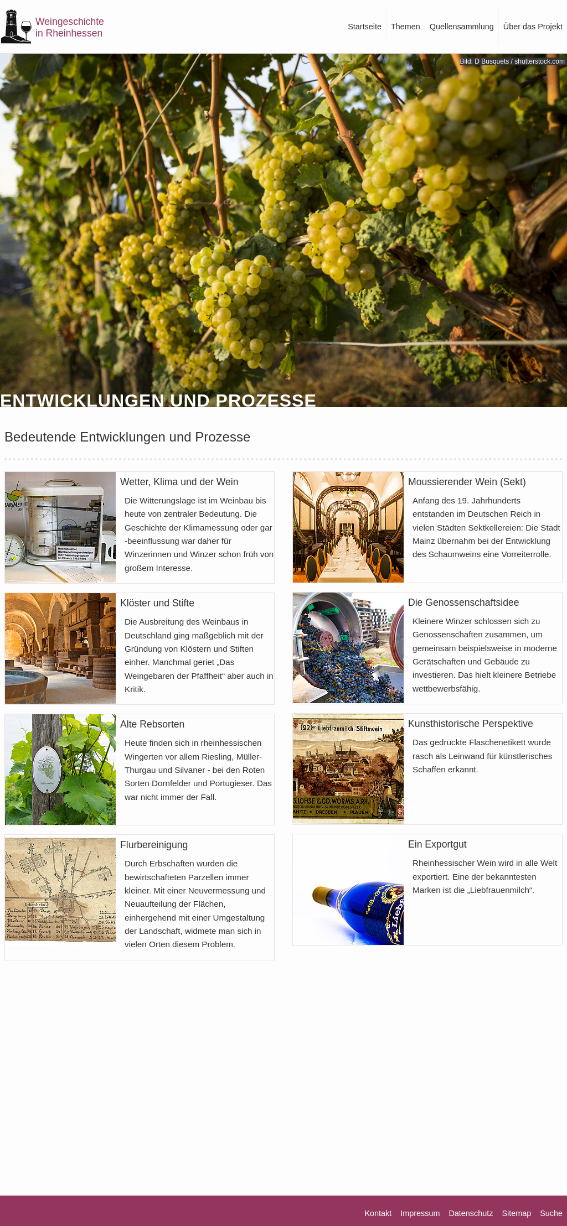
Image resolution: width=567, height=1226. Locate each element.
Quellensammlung (462, 26)
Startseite (365, 26)
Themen (405, 26)
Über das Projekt (533, 26)
